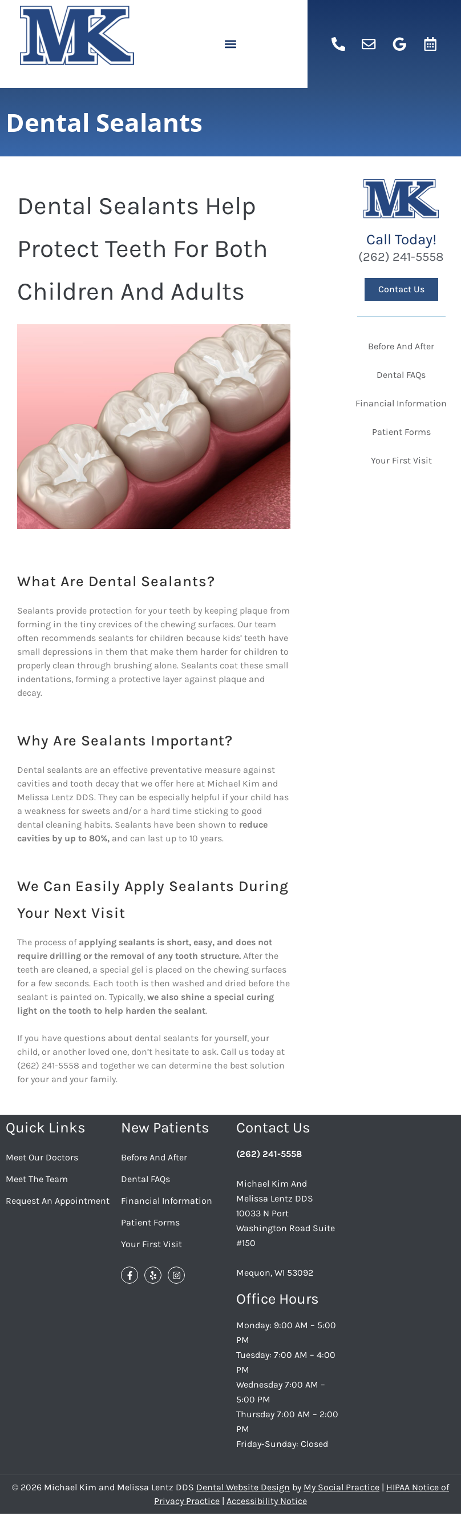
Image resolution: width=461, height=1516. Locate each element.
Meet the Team (37, 1179)
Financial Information (166, 1200)
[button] (230, 44)
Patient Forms (150, 1222)
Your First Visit (151, 1244)
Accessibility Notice (267, 1500)
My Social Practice (341, 1487)
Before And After (154, 1157)
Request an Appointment (58, 1200)
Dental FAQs (145, 1179)
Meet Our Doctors (42, 1157)
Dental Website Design (243, 1487)
